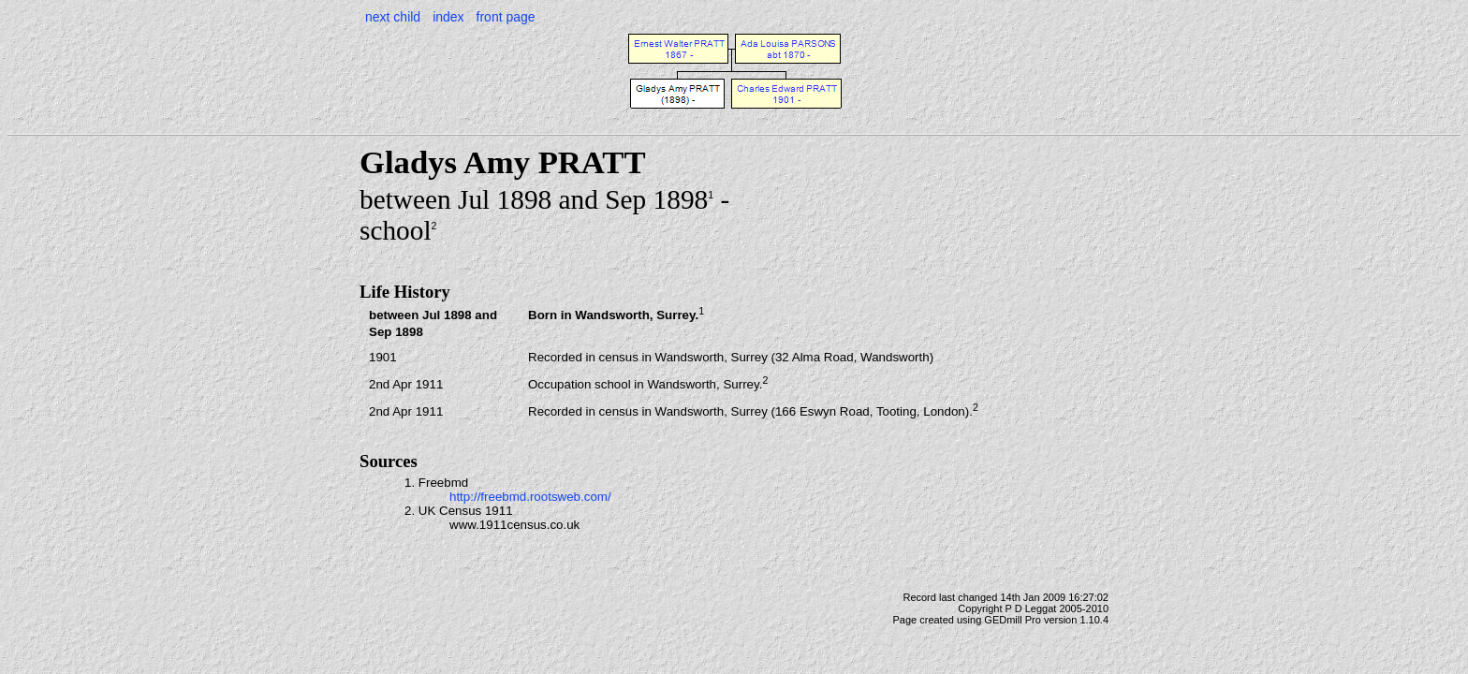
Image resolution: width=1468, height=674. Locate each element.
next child (392, 16)
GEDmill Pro (1012, 619)
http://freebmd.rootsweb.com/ (530, 497)
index (448, 16)
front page (506, 16)
